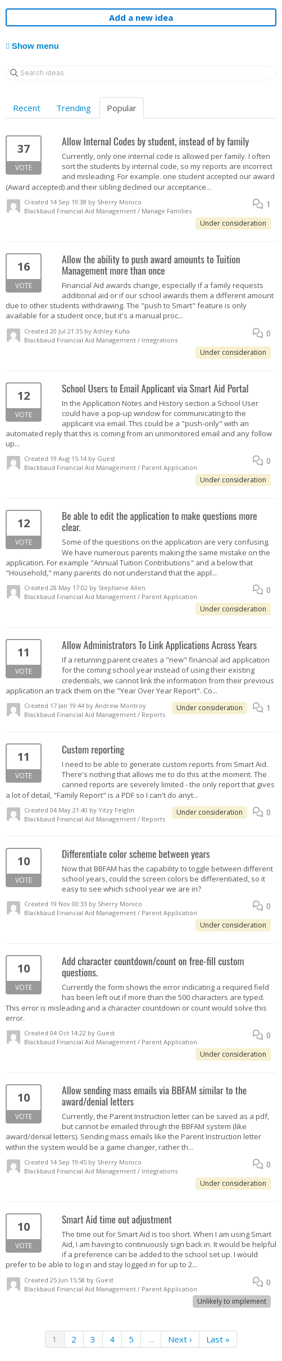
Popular (122, 107)
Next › (180, 1339)
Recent (26, 107)
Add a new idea (141, 17)
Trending (73, 107)
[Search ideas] (141, 73)
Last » (218, 1339)
